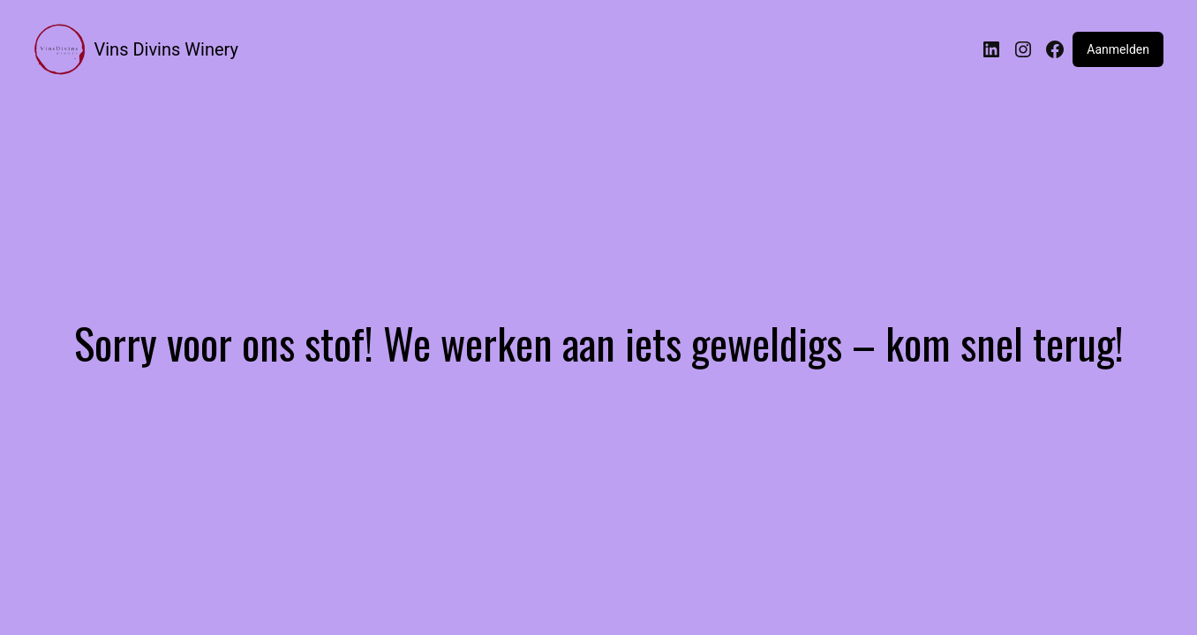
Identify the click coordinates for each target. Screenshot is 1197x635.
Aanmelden (1118, 49)
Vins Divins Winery (166, 49)
